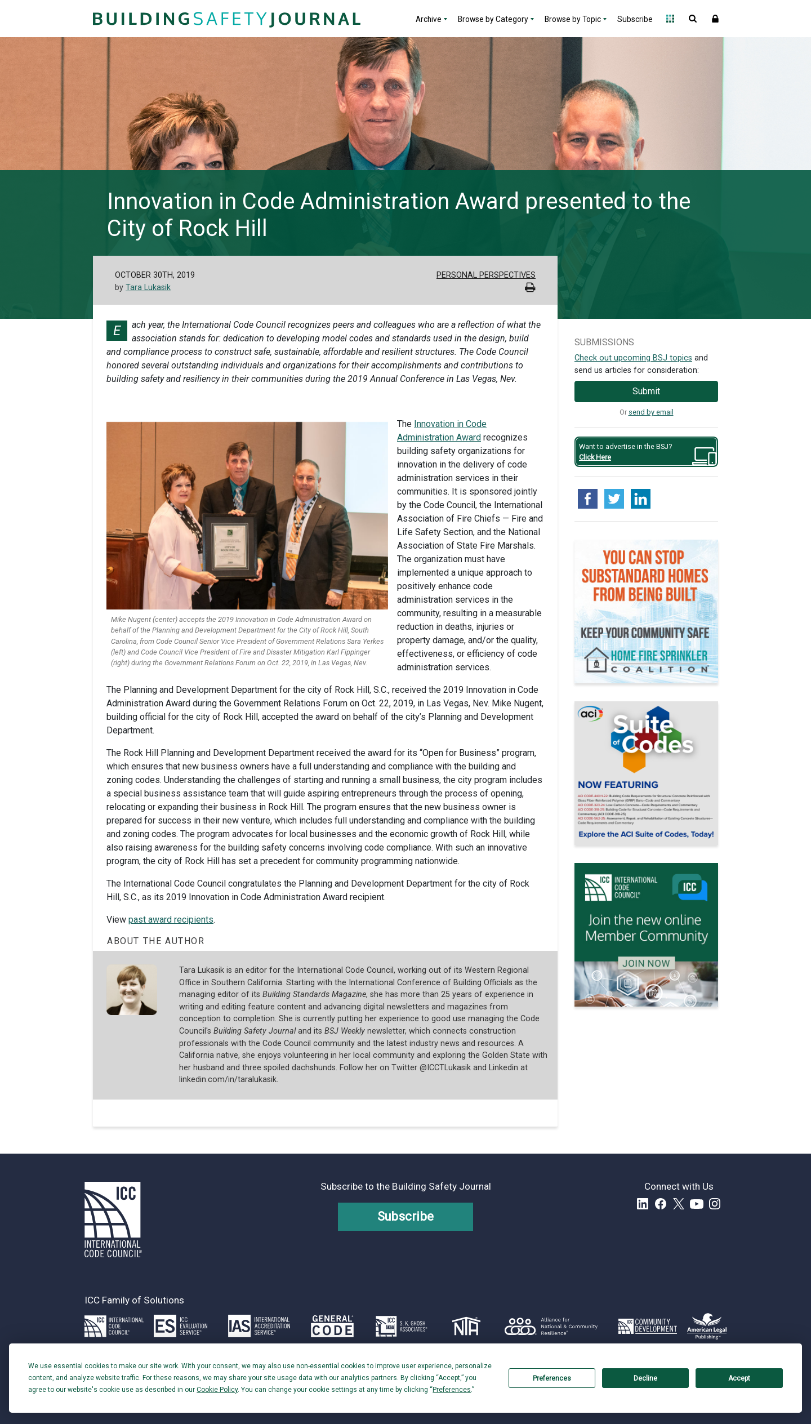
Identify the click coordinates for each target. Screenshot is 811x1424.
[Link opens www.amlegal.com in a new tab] (707, 1326)
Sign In (715, 18)
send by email (651, 412)
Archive (429, 19)
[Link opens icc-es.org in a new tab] (180, 1326)
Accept (739, 1378)
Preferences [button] (452, 1390)
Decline (645, 1378)
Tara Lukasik (148, 287)
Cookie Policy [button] (217, 1390)
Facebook (660, 1203)
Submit (646, 391)
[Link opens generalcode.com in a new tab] (332, 1326)
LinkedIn (642, 1203)
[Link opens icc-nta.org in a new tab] (466, 1326)
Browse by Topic (573, 19)
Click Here (595, 457)
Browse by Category (493, 19)
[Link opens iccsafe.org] (114, 1326)
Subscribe (635, 19)
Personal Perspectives (486, 275)
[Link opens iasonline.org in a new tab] (259, 1326)
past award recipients (170, 919)
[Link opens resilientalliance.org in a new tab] (551, 1326)
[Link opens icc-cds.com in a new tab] (647, 1326)
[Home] (225, 18)
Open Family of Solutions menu (670, 18)
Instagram (714, 1203)
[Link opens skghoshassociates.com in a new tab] (402, 1326)
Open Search (692, 18)
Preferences (552, 1378)
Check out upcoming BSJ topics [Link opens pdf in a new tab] (633, 358)
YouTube (696, 1203)
